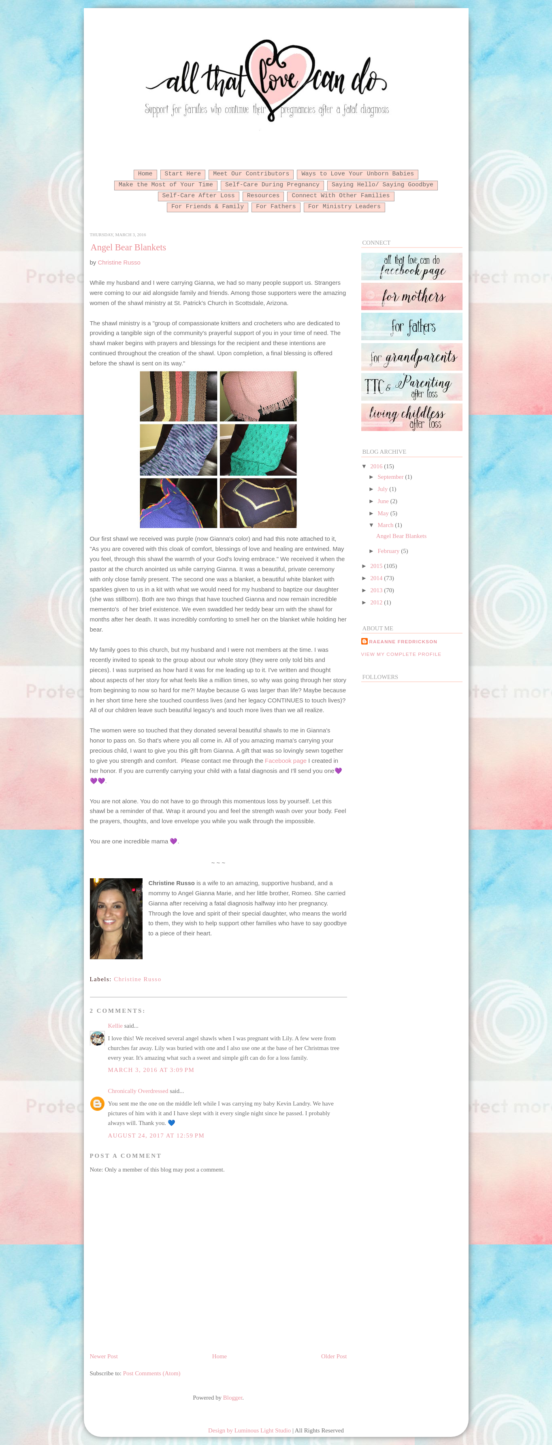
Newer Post (104, 1356)
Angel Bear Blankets (128, 247)
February (389, 551)
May (384, 513)
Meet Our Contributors (251, 174)
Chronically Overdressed (138, 1091)
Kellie (115, 1025)
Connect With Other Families (341, 195)
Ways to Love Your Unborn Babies (357, 174)
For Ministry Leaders (344, 206)
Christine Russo (119, 262)
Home (145, 174)
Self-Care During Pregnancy (272, 184)
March (386, 525)
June (384, 501)
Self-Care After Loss (198, 195)
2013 (377, 590)
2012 (377, 602)
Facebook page (286, 760)
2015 (377, 566)
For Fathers (276, 206)
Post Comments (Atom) (152, 1373)
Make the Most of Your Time (166, 184)
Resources (263, 195)
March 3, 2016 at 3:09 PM (151, 1070)
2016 (377, 466)
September (391, 477)
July (384, 489)
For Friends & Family (207, 206)
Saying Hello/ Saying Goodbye (382, 184)
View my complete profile (401, 654)
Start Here (183, 174)
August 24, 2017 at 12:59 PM (156, 1135)
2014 (377, 578)
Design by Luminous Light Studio (249, 1430)
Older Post (334, 1356)
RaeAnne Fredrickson (403, 641)
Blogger (232, 1397)
